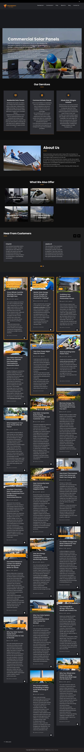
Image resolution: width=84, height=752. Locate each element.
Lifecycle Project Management (13, 484)
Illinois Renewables (39, 750)
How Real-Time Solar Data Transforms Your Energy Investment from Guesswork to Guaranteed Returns (15, 493)
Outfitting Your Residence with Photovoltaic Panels (67, 296)
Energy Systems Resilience (65, 536)
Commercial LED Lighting (67, 199)
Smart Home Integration (13, 286)
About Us (63, 5)
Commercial (49, 5)
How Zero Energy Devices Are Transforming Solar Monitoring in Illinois (40, 556)
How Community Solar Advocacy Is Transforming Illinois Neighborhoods (41, 486)
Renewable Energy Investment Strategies (40, 679)
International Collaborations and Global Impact (14, 555)
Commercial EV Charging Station (16, 216)
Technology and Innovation (40, 284)
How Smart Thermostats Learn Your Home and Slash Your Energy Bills (68, 475)
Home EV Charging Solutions (16, 198)
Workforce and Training (39, 286)
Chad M (8, 244)
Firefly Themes (54, 750)
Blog (69, 5)
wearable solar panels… (15, 398)
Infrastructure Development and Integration (14, 625)
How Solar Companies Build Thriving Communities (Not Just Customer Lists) (41, 416)
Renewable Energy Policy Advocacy (41, 477)
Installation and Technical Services (41, 609)
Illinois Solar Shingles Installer (68, 101)
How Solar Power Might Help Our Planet (41, 352)
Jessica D (48, 244)
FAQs (57, 5)
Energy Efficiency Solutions (13, 284)
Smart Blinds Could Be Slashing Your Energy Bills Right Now (15, 294)
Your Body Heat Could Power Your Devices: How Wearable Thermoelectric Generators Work (14, 361)
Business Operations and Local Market (66, 666)
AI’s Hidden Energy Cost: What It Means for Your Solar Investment (68, 544)
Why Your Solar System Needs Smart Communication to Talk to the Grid (15, 635)
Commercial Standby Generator (41, 216)
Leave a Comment (12, 335)
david (17, 299)
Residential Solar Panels (15, 100)
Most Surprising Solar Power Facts (67, 353)
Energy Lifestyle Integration (13, 352)
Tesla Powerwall (42, 199)
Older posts (8, 742)
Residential (40, 5)
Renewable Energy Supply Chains (14, 417)
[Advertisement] (42, 19)
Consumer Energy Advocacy (66, 601)
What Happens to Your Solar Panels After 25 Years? (15, 425)
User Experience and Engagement (41, 407)
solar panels (69, 313)
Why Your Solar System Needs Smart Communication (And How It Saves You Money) (41, 619)
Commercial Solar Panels (42, 100)
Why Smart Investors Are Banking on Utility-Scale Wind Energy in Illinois (41, 688)
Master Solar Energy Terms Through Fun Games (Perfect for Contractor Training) (41, 295)
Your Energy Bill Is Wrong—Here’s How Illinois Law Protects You (68, 608)
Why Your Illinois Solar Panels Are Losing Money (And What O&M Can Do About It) (68, 676)
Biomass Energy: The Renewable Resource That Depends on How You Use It (67, 406)
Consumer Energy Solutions (13, 282)
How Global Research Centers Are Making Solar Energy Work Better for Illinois (14, 564)
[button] (41, 74)
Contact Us (76, 5)
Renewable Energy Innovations (66, 397)
